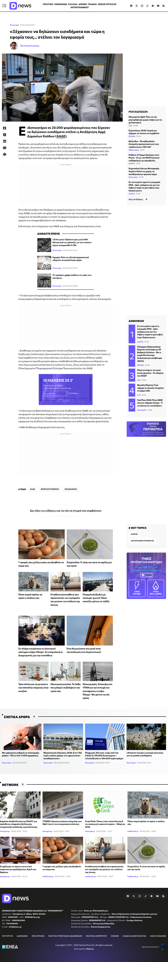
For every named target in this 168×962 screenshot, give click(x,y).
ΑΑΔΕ (61, 136)
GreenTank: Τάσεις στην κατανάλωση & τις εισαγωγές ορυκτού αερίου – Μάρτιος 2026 (105, 824)
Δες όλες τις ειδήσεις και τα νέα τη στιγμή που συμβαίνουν (65, 510)
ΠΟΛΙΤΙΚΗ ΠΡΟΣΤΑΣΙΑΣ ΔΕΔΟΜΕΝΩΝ (65, 936)
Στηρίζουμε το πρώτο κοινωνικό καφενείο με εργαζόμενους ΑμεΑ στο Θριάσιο (18, 869)
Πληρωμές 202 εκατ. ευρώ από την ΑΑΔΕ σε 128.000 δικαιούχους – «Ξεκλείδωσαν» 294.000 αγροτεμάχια (104, 755)
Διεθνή (132, 163)
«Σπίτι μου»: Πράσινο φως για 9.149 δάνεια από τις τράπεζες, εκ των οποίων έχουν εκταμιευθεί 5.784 (72, 242)
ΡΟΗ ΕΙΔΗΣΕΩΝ (138, 111)
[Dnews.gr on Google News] (153, 6)
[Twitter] (4, 134)
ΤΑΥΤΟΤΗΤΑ (7, 936)
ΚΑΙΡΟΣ (134, 534)
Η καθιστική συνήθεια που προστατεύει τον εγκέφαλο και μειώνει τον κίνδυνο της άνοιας (104, 869)
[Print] (4, 154)
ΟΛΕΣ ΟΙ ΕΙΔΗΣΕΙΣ (158, 936)
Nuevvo (90, 949)
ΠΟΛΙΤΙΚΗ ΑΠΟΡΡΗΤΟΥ (96, 936)
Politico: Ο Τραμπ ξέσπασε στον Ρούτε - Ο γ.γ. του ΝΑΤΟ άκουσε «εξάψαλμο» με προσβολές (144, 158)
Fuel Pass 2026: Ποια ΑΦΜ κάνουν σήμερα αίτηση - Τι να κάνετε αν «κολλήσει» (150, 403)
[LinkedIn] (4, 141)
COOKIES (115, 936)
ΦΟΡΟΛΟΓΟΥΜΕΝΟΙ (50, 489)
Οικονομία (14, 25)
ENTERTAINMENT (80, 7)
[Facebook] (4, 128)
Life (130, 125)
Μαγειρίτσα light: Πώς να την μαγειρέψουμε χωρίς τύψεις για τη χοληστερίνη (145, 120)
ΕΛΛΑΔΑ (72, 4)
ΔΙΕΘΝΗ (82, 4)
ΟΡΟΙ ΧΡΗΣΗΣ (38, 936)
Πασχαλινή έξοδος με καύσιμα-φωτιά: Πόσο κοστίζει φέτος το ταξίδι (96, 598)
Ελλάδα (132, 136)
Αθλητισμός (134, 150)
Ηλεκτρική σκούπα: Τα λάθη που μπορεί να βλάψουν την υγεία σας (65, 687)
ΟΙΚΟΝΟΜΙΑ (60, 4)
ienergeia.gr (5, 831)
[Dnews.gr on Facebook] (131, 6)
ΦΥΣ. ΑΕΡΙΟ (156, 588)
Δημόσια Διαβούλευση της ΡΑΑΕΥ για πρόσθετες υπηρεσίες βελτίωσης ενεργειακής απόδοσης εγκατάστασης (18, 824)
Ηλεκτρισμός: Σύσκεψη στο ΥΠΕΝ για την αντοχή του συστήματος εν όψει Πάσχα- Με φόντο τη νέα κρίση (97, 691)
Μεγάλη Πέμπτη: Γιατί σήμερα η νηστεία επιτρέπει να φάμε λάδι (150, 388)
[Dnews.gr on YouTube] (158, 6)
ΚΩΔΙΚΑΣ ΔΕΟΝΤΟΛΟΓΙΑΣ (134, 936)
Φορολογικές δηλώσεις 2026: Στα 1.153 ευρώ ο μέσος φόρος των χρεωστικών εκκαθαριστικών (62, 755)
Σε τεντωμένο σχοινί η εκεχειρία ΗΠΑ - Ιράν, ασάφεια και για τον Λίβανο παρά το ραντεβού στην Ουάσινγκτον (150, 332)
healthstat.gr (132, 831)
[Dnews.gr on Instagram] (142, 6)
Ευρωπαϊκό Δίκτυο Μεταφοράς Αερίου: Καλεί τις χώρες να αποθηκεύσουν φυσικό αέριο (144, 171)
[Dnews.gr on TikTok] (147, 6)
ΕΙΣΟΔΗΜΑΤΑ (71, 489)
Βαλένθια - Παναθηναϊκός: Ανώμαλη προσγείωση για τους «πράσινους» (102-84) (144, 144)
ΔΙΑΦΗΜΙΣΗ (22, 936)
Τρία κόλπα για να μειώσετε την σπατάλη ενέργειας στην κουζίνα (33, 687)
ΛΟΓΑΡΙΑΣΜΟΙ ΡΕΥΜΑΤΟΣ (142, 541)
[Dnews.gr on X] (137, 6)
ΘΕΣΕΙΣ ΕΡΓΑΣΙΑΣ (107, 4)
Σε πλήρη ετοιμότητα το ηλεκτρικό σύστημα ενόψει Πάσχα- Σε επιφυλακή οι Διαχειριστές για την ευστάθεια (40, 652)
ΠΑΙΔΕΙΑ (92, 4)
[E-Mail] (4, 147)
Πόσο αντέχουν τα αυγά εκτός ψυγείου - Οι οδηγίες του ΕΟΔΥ (150, 373)
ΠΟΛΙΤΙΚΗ (48, 4)
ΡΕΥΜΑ (137, 588)
